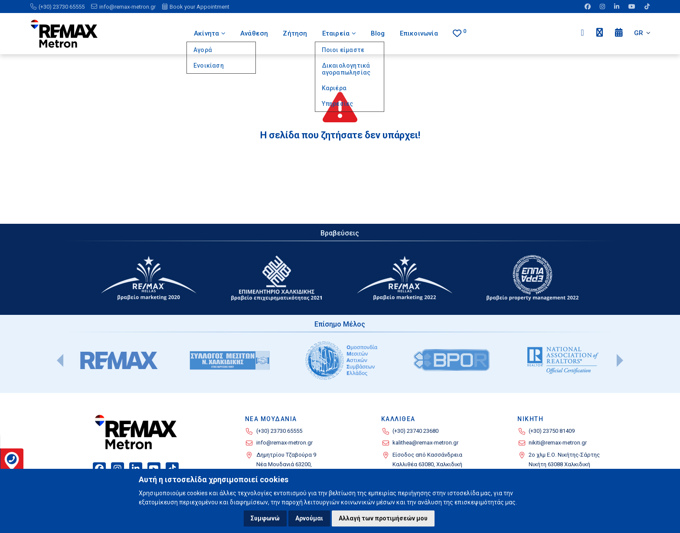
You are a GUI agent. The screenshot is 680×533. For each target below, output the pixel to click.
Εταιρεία (339, 33)
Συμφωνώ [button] (265, 518)
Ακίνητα (209, 33)
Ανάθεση (254, 33)
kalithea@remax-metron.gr (425, 442)
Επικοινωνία (419, 33)
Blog (378, 33)
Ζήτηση (294, 33)
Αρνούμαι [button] (309, 518)
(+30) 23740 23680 (415, 431)
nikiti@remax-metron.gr (558, 442)
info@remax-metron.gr (284, 442)
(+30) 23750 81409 (552, 431)
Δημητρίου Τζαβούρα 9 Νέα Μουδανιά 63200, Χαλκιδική (286, 464)
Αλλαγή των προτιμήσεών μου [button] (383, 518)
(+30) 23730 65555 (279, 431)
